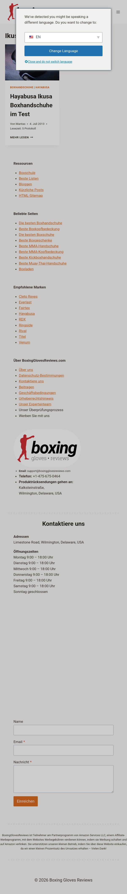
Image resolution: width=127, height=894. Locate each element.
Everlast (25, 302)
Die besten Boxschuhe (36, 234)
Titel (22, 336)
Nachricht (23, 762)
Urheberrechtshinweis (36, 398)
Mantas (21, 123)
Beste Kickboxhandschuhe (40, 257)
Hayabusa (43, 87)
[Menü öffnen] (118, 12)
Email (19, 742)
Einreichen (25, 801)
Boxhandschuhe (21, 87)
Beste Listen (29, 178)
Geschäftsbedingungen (37, 393)
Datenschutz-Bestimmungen (41, 375)
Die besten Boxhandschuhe (40, 223)
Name (18, 721)
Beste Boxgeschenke (35, 240)
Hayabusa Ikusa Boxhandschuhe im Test (31, 105)
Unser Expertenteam (35, 404)
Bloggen (25, 184)
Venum (24, 342)
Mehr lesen (21, 137)
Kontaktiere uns (31, 381)
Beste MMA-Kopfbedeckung (41, 252)
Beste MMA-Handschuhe (39, 246)
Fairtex (24, 308)
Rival (23, 331)
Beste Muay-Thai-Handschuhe (43, 263)
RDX (22, 319)
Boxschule (27, 173)
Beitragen (26, 387)
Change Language (63, 51)
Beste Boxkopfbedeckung (39, 229)
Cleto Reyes (28, 296)
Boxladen (26, 269)
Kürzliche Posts (31, 190)
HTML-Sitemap (31, 195)
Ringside (26, 325)
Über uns (26, 370)
